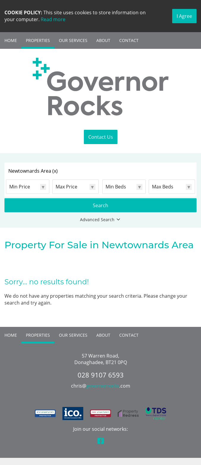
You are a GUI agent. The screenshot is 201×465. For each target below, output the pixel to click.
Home (10, 40)
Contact (129, 40)
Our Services (73, 40)
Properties (38, 40)
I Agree (184, 16)
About (103, 40)
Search (100, 205)
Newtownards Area (33, 170)
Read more (53, 19)
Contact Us (100, 137)
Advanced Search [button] (100, 220)
